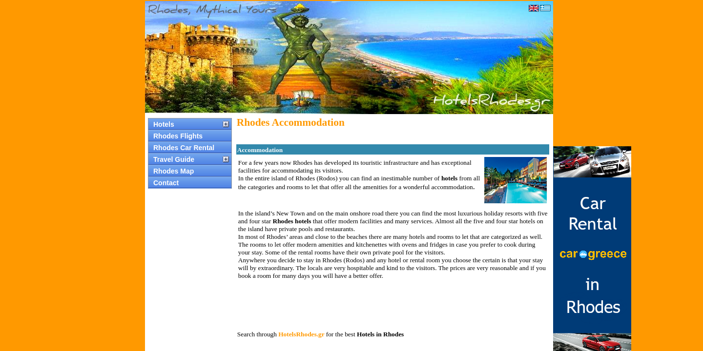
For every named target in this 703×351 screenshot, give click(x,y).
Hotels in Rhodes (380, 334)
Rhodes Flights (178, 136)
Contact (166, 183)
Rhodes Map (173, 171)
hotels (449, 178)
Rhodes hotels (292, 221)
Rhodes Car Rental (183, 148)
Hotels (163, 124)
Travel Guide (173, 159)
